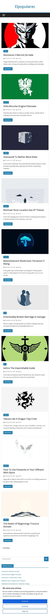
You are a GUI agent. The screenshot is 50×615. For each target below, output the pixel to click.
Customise (25, 606)
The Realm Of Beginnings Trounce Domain (21, 525)
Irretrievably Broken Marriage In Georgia (24, 316)
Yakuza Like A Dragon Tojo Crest (20, 418)
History (6, 102)
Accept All (25, 601)
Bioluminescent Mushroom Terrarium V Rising (24, 262)
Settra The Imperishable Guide (19, 368)
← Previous (5, 548)
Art (5, 364)
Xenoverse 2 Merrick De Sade (18, 54)
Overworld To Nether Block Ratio (20, 156)
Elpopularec (25, 6)
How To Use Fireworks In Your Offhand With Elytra (23, 471)
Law (5, 313)
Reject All (25, 611)
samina (19, 58)
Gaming (6, 153)
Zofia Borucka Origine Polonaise (19, 106)
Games (5, 51)
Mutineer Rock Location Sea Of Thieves (23, 209)
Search (46, 559)
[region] (25, 600)
